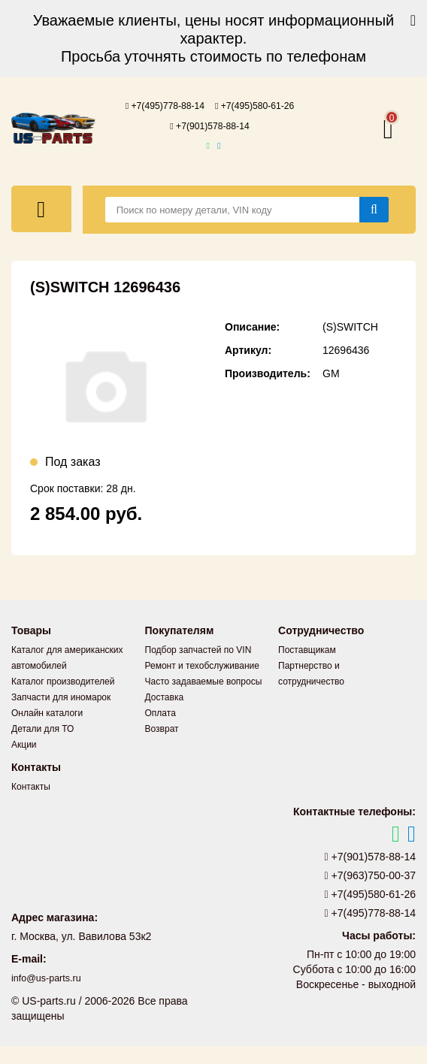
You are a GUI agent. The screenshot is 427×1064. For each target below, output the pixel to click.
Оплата (160, 731)
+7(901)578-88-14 (210, 144)
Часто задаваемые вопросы (203, 699)
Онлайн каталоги (47, 731)
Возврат (162, 747)
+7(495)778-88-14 (210, 105)
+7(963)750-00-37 (370, 893)
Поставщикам (307, 668)
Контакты (30, 805)
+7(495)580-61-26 (210, 125)
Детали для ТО (42, 747)
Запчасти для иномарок (61, 715)
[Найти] (374, 227)
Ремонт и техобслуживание (202, 684)
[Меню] (41, 227)
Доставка (164, 715)
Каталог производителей (62, 699)
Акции (24, 762)
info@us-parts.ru (50, 996)
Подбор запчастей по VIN (198, 668)
